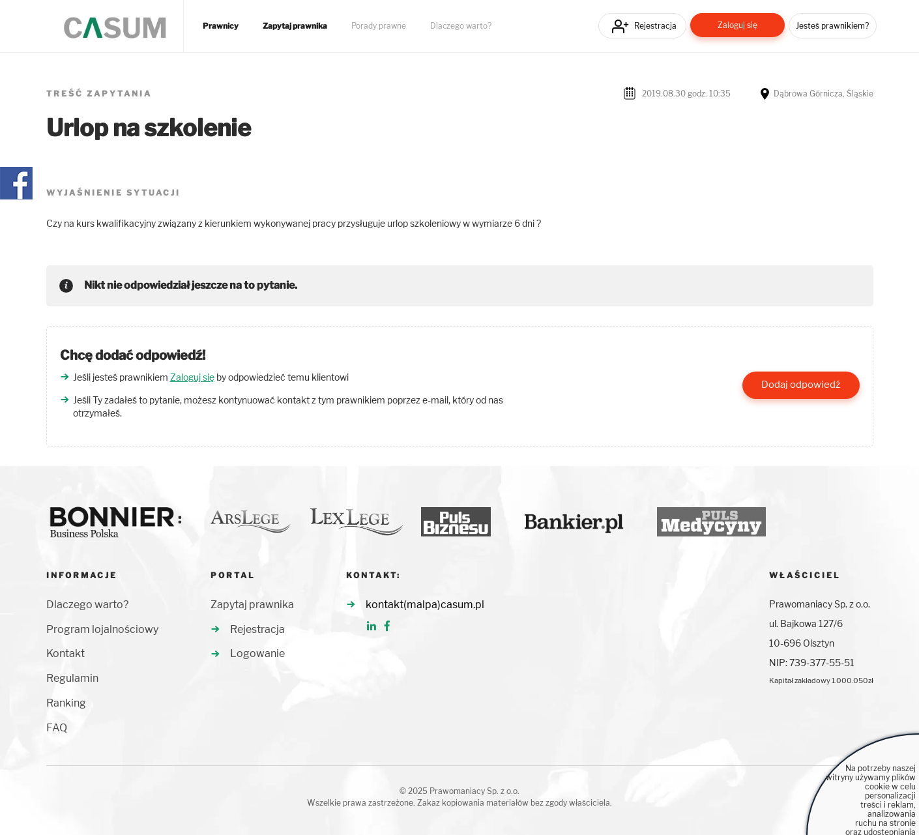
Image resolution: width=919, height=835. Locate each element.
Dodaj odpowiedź (800, 384)
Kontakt (65, 653)
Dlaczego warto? (460, 26)
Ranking (66, 703)
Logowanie (257, 653)
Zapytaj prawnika (295, 26)
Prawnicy (221, 26)
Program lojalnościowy (102, 629)
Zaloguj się (737, 25)
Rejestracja (655, 26)
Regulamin (72, 678)
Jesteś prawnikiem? (832, 26)
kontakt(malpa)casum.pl (425, 604)
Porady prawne (378, 26)
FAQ (56, 728)
